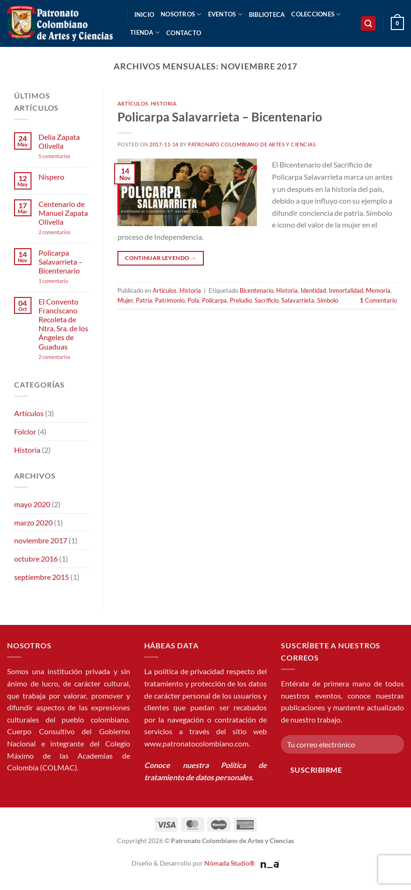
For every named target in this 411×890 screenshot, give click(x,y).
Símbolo (327, 300)
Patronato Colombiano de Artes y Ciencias (252, 144)
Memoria (378, 290)
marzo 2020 (33, 522)
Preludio (241, 300)
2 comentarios (64, 232)
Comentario (378, 300)
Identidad (313, 290)
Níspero (51, 176)
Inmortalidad (346, 290)
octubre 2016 (36, 558)
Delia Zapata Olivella (59, 141)
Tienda (145, 32)
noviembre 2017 (40, 540)
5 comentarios (63, 156)
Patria (144, 300)
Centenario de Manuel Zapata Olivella (63, 212)
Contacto (183, 33)
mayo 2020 (32, 504)
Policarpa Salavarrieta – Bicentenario (61, 261)
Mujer (125, 300)
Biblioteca (267, 14)
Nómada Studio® (229, 863)
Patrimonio (170, 300)
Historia (27, 449)
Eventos (225, 14)
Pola (193, 300)
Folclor (25, 431)
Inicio (144, 14)
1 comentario (64, 281)
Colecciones (316, 14)
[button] (368, 23)
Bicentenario (256, 290)
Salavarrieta (297, 300)
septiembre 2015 (41, 576)
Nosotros (181, 14)
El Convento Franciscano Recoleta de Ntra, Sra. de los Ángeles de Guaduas (63, 324)
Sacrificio (267, 300)
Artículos (29, 413)
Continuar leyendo (160, 257)
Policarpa (214, 300)
